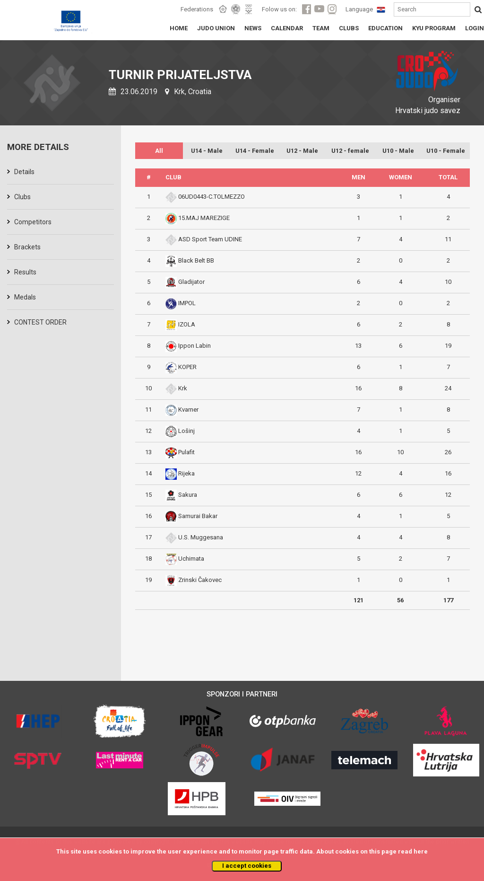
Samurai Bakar (197, 516)
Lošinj (186, 430)
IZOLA (186, 324)
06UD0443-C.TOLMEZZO (211, 196)
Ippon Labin (194, 345)
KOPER (187, 366)
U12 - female (350, 150)
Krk (182, 388)
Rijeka (186, 473)
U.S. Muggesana (200, 537)
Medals (25, 297)
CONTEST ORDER (40, 322)
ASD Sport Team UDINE (210, 239)
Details (24, 172)
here (421, 851)
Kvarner (188, 409)
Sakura (187, 494)
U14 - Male (207, 150)
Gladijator (191, 281)
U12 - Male (302, 150)
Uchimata (191, 558)
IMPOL (187, 303)
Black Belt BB (196, 260)
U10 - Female (445, 150)
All (159, 150)
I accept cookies (246, 865)
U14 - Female (254, 150)
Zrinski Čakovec (200, 579)
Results (25, 272)
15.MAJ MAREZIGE (204, 217)
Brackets (27, 247)
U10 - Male (398, 150)
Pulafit (186, 452)
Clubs (22, 197)
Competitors (33, 222)
